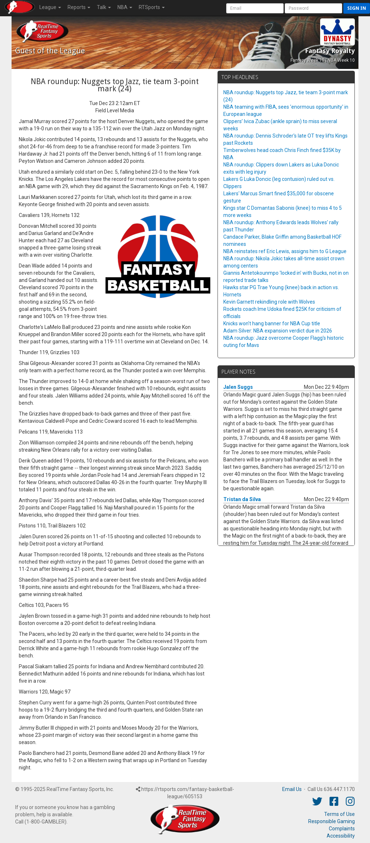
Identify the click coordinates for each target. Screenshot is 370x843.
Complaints (342, 828)
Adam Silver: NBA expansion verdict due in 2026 (277, 331)
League (50, 7)
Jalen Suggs (238, 387)
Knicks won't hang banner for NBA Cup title (271, 323)
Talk (104, 7)
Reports (79, 7)
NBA (124, 7)
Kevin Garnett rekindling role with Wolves (269, 302)
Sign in (356, 8)
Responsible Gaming (331, 821)
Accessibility (341, 836)
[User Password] (313, 8)
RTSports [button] (152, 7)
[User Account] (255, 8)
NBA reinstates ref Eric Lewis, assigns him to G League (285, 251)
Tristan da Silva (242, 499)
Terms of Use (339, 814)
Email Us (292, 789)
